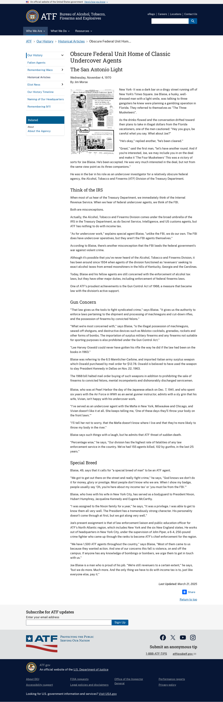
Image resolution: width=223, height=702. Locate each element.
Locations (175, 14)
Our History (45, 41)
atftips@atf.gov (183, 654)
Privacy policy (167, 684)
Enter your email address (42, 617)
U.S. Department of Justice (90, 669)
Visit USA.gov (108, 694)
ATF (29, 41)
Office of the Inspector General (128, 681)
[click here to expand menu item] (62, 55)
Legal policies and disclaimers (89, 684)
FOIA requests (79, 679)
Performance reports (172, 679)
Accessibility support (39, 684)
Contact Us (190, 14)
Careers (162, 14)
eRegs (151, 14)
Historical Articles (71, 41)
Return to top (188, 599)
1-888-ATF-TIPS (156, 653)
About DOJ (32, 679)
